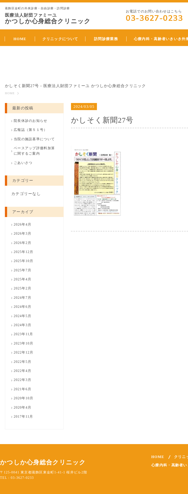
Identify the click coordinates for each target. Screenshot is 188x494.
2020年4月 (22, 407)
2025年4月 (22, 279)
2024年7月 (22, 297)
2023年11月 (23, 334)
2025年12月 (23, 252)
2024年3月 (22, 325)
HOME (10, 93)
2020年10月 (23, 398)
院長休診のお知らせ (30, 121)
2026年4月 (22, 224)
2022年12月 (23, 352)
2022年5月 (22, 362)
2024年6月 (22, 307)
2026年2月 (22, 243)
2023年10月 (23, 343)
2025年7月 (22, 270)
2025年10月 (23, 261)
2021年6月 (22, 389)
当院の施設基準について (34, 139)
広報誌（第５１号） (30, 130)
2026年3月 (22, 233)
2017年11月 (23, 416)
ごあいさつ (23, 163)
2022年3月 (22, 380)
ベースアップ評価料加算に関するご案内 (34, 150)
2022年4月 (22, 371)
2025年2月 (22, 288)
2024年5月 (22, 316)
